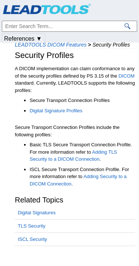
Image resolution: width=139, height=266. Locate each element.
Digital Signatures (37, 212)
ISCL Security (32, 239)
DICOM (127, 76)
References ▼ (23, 38)
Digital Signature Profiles (56, 110)
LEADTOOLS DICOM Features (50, 45)
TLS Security (31, 226)
